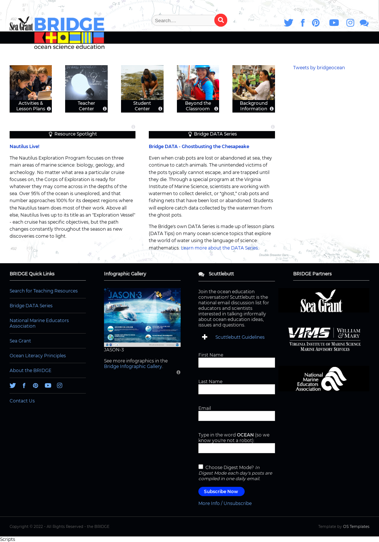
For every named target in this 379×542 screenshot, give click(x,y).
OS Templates (356, 526)
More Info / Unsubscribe (225, 503)
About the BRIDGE (30, 370)
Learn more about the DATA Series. (220, 248)
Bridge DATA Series (215, 134)
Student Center (142, 105)
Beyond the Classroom (198, 105)
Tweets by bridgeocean (319, 67)
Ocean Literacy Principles (38, 355)
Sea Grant (20, 341)
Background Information (254, 105)
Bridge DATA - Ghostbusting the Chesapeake (199, 146)
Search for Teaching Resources (44, 291)
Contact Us (22, 401)
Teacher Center (86, 105)
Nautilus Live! (24, 146)
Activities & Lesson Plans (30, 105)
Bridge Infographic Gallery (133, 366)
